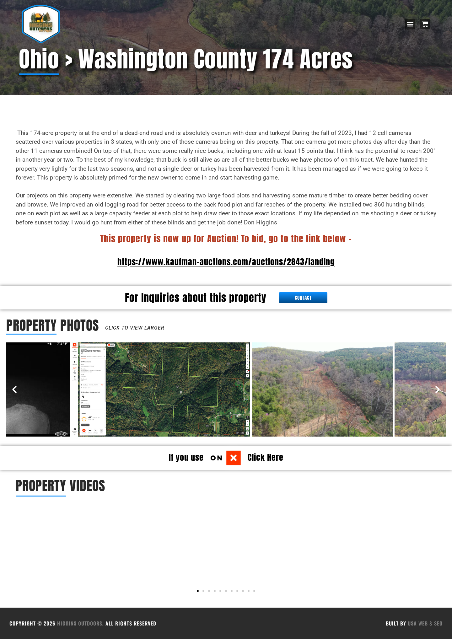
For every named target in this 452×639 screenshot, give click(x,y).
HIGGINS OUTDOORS (79, 623)
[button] (410, 24)
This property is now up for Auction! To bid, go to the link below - (226, 238)
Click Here (265, 457)
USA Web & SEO (425, 623)
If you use (186, 457)
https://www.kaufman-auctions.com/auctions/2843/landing (226, 261)
